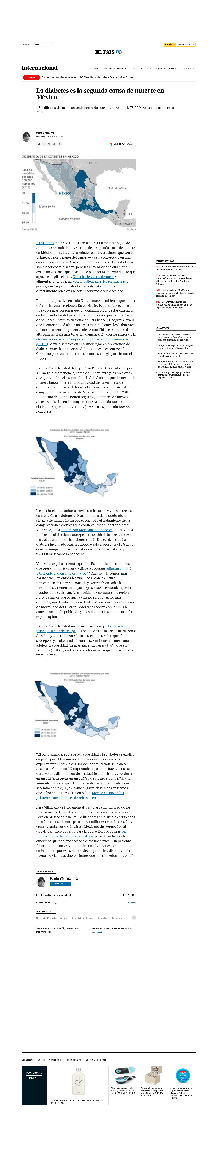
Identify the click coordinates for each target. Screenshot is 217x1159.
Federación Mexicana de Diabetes (86, 530)
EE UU (104, 69)
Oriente (135, 69)
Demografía (116, 918)
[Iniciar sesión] (186, 45)
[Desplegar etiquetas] (134, 917)
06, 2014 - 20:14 (53, 136)
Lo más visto (162, 328)
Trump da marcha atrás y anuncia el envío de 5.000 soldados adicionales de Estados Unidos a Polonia (87, 77)
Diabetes (63, 918)
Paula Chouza (45, 133)
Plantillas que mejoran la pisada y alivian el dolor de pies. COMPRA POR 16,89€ (123, 1090)
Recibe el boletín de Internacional (56, 895)
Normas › (132, 903)
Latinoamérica (123, 69)
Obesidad (40, 918)
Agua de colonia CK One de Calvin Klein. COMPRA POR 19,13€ (77, 1102)
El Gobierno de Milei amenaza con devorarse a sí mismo (174, 268)
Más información (44, 932)
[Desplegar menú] (24, 52)
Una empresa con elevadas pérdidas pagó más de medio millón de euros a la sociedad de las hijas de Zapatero (176, 337)
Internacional (40, 68)
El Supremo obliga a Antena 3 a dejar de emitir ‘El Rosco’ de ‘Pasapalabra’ (176, 346)
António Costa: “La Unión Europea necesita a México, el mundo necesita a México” (175, 293)
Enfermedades (102, 918)
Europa (97, 69)
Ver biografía (60, 884)
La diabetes (45, 243)
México (112, 69)
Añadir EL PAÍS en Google (124, 144)
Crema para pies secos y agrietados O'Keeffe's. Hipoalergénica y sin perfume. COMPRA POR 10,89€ (181, 1093)
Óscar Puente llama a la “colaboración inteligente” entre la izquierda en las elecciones (174, 305)
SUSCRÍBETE (170, 44)
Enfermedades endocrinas (81, 918)
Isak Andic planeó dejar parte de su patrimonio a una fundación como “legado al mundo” (174, 375)
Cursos (41, 1060)
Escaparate (27, 1060)
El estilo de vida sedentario (93, 277)
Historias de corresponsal (167, 69)
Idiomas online (74, 1060)
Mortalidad (52, 918)
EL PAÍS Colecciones (96, 1060)
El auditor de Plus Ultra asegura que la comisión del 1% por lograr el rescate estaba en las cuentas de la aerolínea (175, 364)
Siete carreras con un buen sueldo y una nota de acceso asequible (176, 354)
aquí (99, 932)
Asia (143, 69)
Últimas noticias (188, 69)
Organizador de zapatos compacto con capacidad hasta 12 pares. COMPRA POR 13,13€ (152, 1092)
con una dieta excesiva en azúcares (99, 281)
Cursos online (56, 1060)
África (150, 69)
